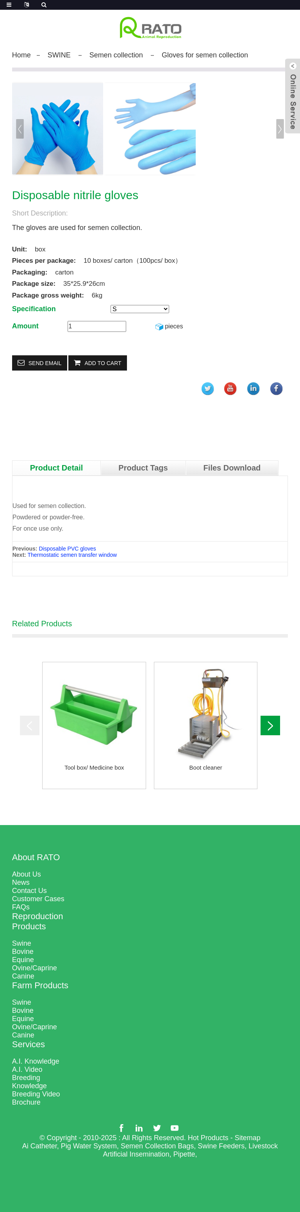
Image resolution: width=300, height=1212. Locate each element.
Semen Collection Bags (157, 1146)
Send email (45, 363)
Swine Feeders (221, 1146)
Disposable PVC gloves (67, 548)
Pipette (184, 1154)
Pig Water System (89, 1146)
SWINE (59, 55)
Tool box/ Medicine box (94, 767)
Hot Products (208, 1138)
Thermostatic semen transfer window (72, 555)
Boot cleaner (205, 767)
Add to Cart (102, 363)
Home (21, 55)
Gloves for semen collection (205, 55)
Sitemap (248, 1138)
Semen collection (116, 55)
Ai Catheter (39, 1146)
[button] (280, 129)
